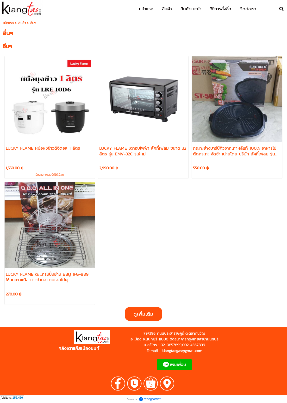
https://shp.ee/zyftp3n (61, 343)
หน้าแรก (8, 23)
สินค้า (22, 23)
